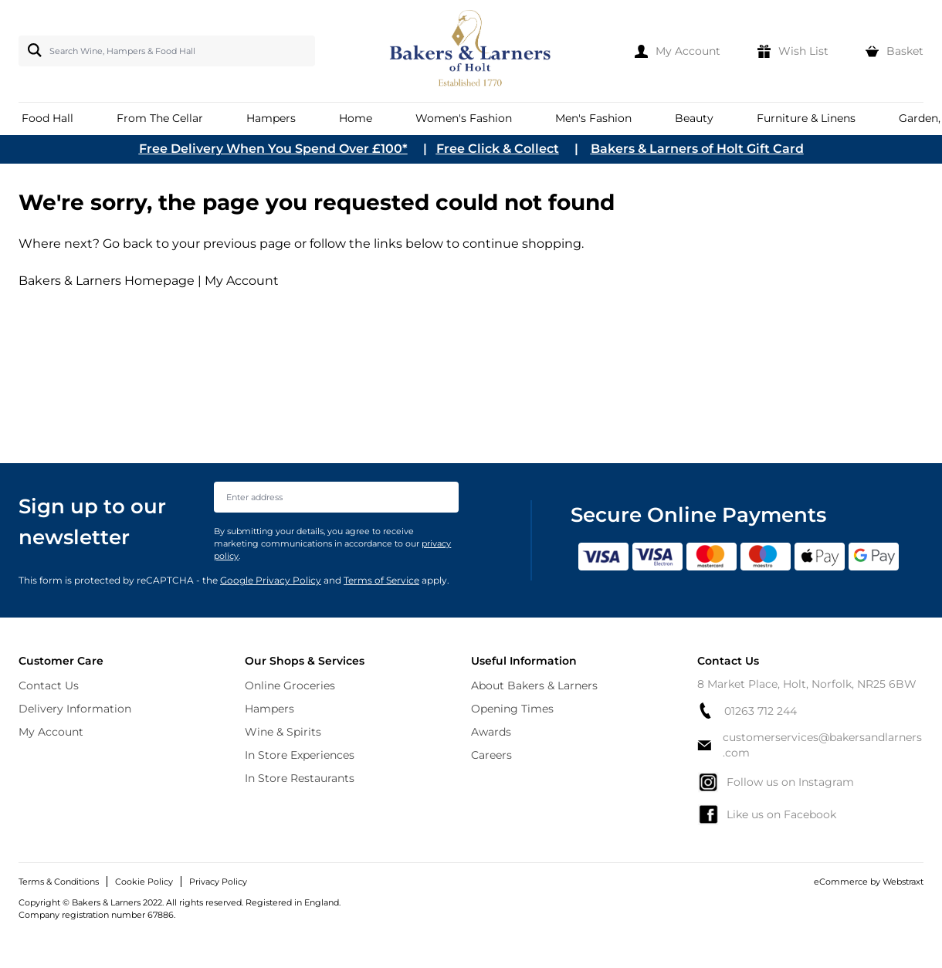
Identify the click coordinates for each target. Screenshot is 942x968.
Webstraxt (903, 881)
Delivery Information (75, 709)
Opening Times (512, 709)
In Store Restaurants (299, 778)
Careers (491, 755)
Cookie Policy (144, 881)
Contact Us (49, 685)
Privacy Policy (218, 881)
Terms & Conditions (59, 881)
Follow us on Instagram (775, 782)
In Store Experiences (299, 755)
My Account (242, 280)
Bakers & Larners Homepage (107, 280)
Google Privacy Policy (270, 580)
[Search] (32, 50)
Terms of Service (381, 580)
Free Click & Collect (497, 148)
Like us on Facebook (766, 814)
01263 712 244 (747, 710)
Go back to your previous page (195, 243)
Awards (491, 732)
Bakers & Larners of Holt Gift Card (697, 148)
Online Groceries (290, 685)
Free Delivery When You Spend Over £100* (273, 148)
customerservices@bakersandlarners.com (809, 745)
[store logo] (471, 51)
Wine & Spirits (283, 732)
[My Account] (677, 51)
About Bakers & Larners (534, 685)
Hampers (269, 709)
